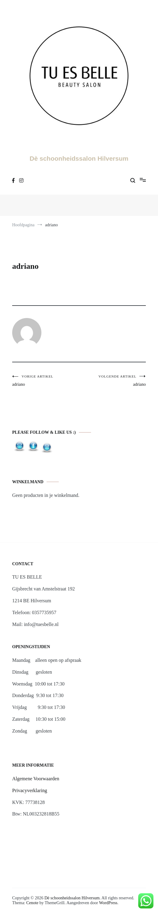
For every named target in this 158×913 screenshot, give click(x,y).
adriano (45, 380)
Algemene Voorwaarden (35, 778)
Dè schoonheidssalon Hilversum (79, 158)
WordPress (108, 903)
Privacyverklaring (29, 790)
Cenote (32, 903)
